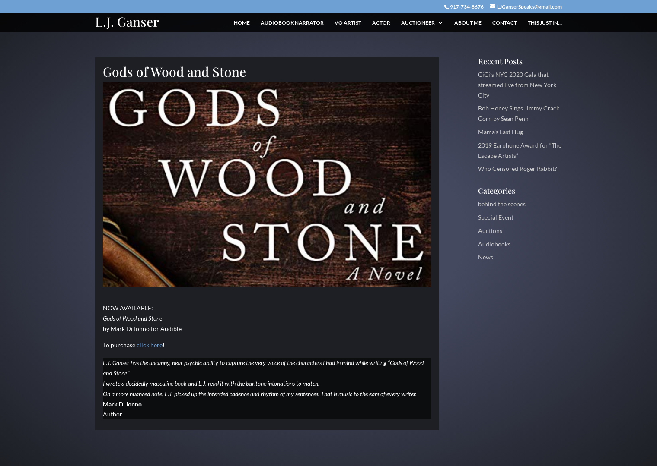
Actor (381, 23)
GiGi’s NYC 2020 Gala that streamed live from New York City (517, 85)
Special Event (495, 217)
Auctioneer (418, 23)
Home (242, 23)
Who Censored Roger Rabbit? (517, 168)
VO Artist (348, 23)
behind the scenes (502, 204)
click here (150, 345)
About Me (468, 23)
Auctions (490, 230)
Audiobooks (494, 244)
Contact (504, 23)
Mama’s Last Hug (500, 131)
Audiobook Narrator (292, 23)
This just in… (545, 23)
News (485, 257)
